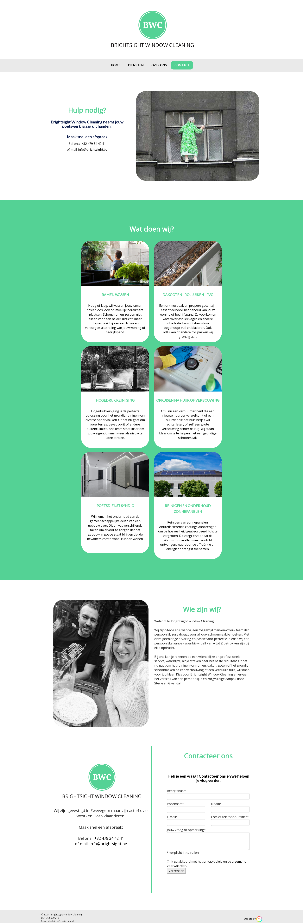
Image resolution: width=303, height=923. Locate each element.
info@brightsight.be (92, 149)
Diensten (136, 65)
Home (115, 65)
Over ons (159, 65)
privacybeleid (212, 861)
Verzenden (176, 871)
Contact (181, 65)
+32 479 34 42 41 (93, 144)
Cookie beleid (66, 921)
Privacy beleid (48, 921)
